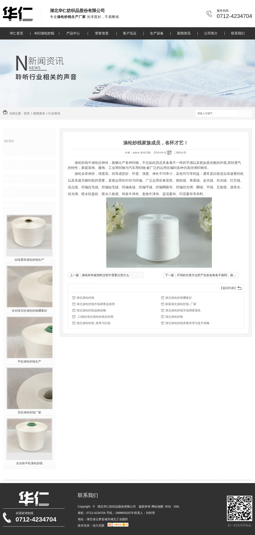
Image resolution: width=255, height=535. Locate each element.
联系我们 (238, 33)
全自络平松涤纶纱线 (29, 463)
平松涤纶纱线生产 (29, 361)
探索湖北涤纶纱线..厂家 (180, 304)
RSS (168, 506)
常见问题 (17, 179)
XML (176, 506)
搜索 (244, 113)
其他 (13, 192)
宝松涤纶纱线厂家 (29, 412)
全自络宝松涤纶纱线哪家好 (29, 310)
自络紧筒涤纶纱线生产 (29, 259)
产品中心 (73, 33)
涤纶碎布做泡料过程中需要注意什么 (105, 275)
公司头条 (17, 151)
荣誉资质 (102, 33)
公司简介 (211, 33)
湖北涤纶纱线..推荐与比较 (93, 323)
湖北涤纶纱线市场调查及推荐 (95, 304)
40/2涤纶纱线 (44, 33)
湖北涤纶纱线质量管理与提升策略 (187, 323)
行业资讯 (54, 113)
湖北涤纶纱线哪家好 (178, 297)
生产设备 (157, 33)
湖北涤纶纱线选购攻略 (91, 310)
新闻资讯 (184, 33)
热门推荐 (17, 206)
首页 (27, 113)
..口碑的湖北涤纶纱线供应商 (95, 316)
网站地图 (157, 506)
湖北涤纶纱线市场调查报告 (183, 310)
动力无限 (98, 525)
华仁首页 (16, 33)
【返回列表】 (228, 288)
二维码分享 (180, 152)
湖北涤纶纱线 (85, 297)
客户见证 (129, 33)
